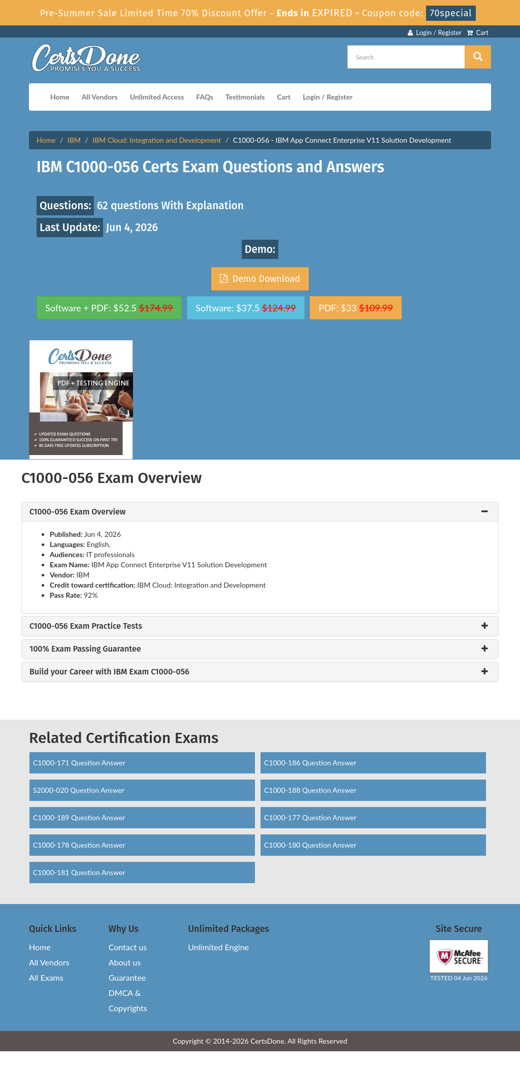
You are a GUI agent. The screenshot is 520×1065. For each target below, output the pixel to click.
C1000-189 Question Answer (79, 817)
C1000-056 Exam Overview (77, 512)
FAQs (204, 96)
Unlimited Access (157, 96)
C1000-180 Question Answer (310, 845)
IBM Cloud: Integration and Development (156, 140)
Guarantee (127, 977)
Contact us (128, 947)
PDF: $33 (355, 307)
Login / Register (435, 32)
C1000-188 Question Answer (310, 790)
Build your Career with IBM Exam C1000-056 (109, 671)
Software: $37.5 (246, 307)
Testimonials (245, 96)
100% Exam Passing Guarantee (85, 649)
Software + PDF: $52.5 (109, 307)
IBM (74, 140)
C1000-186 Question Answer (310, 762)
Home (60, 96)
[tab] (260, 512)
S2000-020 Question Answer (78, 790)
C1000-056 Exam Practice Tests (85, 626)
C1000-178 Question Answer (79, 845)
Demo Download (260, 278)
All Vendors (100, 96)
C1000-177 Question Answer (310, 817)
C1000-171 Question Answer (79, 762)
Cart (478, 32)
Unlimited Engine (218, 947)
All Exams (46, 977)
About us (125, 962)
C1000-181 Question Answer (79, 872)
